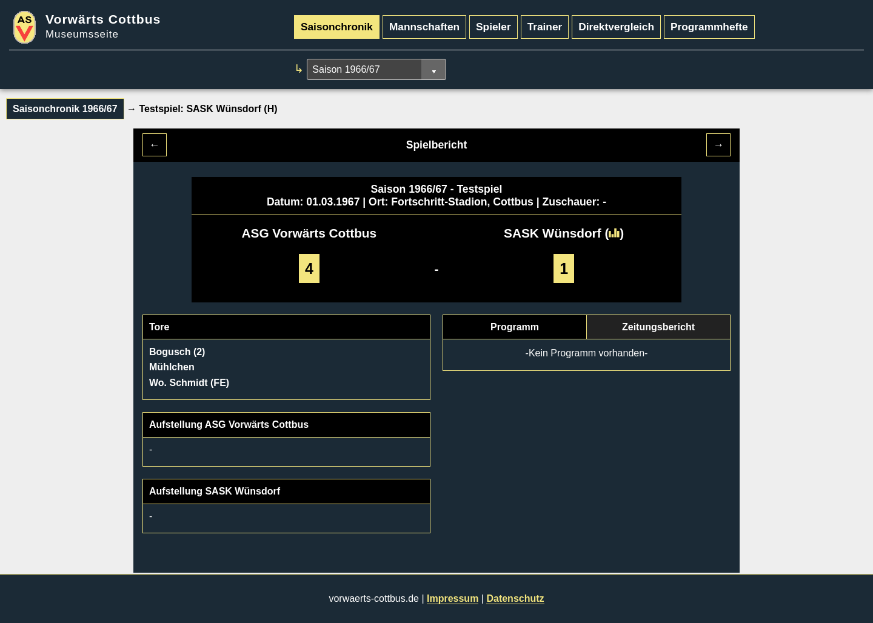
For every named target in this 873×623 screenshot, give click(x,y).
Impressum (452, 598)
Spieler (493, 27)
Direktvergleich (616, 27)
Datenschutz (515, 598)
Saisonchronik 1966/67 (65, 109)
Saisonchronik (337, 27)
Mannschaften (424, 27)
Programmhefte (709, 27)
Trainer (545, 27)
